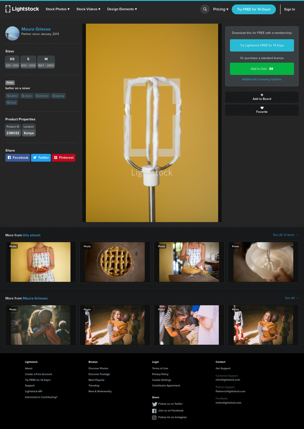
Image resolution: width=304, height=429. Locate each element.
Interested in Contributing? (41, 396)
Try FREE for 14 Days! (254, 9)
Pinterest (64, 157)
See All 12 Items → (286, 235)
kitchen (42, 96)
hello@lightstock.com (228, 402)
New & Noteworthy (100, 391)
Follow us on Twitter (170, 403)
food (11, 102)
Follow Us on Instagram (172, 417)
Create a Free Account (38, 373)
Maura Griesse (36, 29)
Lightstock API (33, 391)
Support (30, 385)
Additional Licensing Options (262, 79)
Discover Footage (99, 373)
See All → (292, 298)
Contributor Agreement (166, 385)
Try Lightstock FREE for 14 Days (262, 45)
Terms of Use (160, 368)
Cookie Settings (161, 379)
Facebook (17, 157)
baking (58, 96)
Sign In (289, 9)
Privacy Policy (160, 373)
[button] (58, 9)
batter (12, 96)
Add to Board (262, 97)
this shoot (30, 234)
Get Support (223, 368)
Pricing (220, 9)
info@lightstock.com (228, 379)
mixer (27, 96)
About (28, 368)
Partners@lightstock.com (230, 391)
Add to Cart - (262, 68)
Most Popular (96, 379)
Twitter (41, 157)
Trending (94, 385)
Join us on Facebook (170, 410)
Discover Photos (98, 368)
